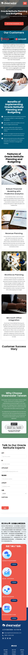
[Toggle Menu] (25, 4)
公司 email (5, 468)
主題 (3, 490)
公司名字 (4, 483)
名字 (3, 453)
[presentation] (12, 502)
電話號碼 (4, 475)
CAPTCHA (4, 497)
